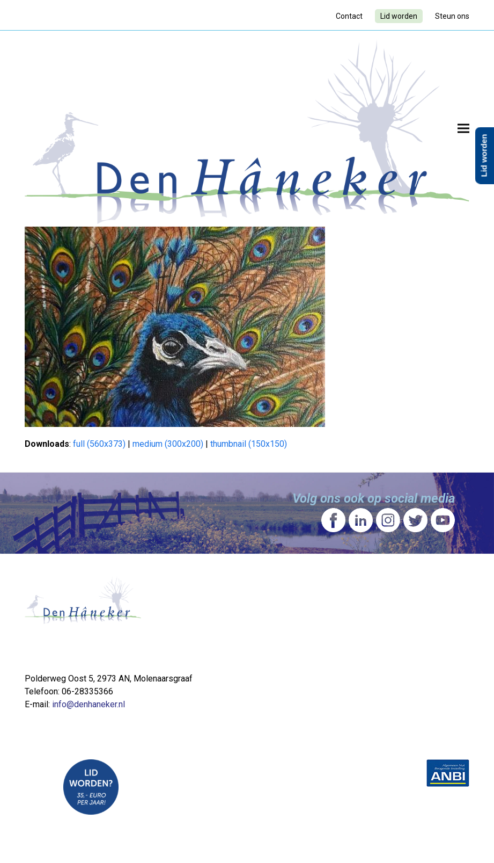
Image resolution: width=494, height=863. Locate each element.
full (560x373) (99, 444)
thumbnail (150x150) (248, 444)
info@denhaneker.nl (88, 704)
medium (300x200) (167, 444)
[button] (463, 128)
